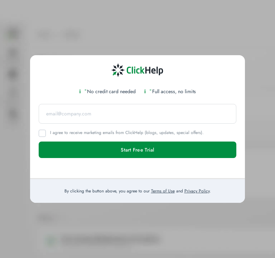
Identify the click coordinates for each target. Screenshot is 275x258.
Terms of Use (163, 191)
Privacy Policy (196, 191)
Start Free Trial (137, 149)
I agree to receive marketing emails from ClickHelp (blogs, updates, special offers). (127, 132)
